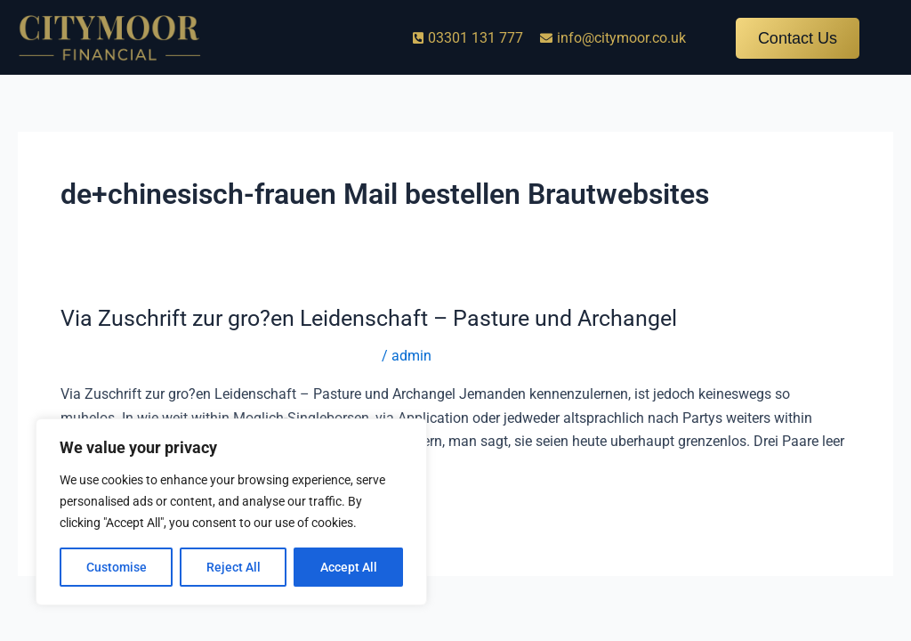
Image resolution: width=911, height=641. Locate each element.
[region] (231, 511)
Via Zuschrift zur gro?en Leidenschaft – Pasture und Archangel (380, 317)
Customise (116, 567)
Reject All (233, 567)
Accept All (348, 567)
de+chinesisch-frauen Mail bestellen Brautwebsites (219, 355)
